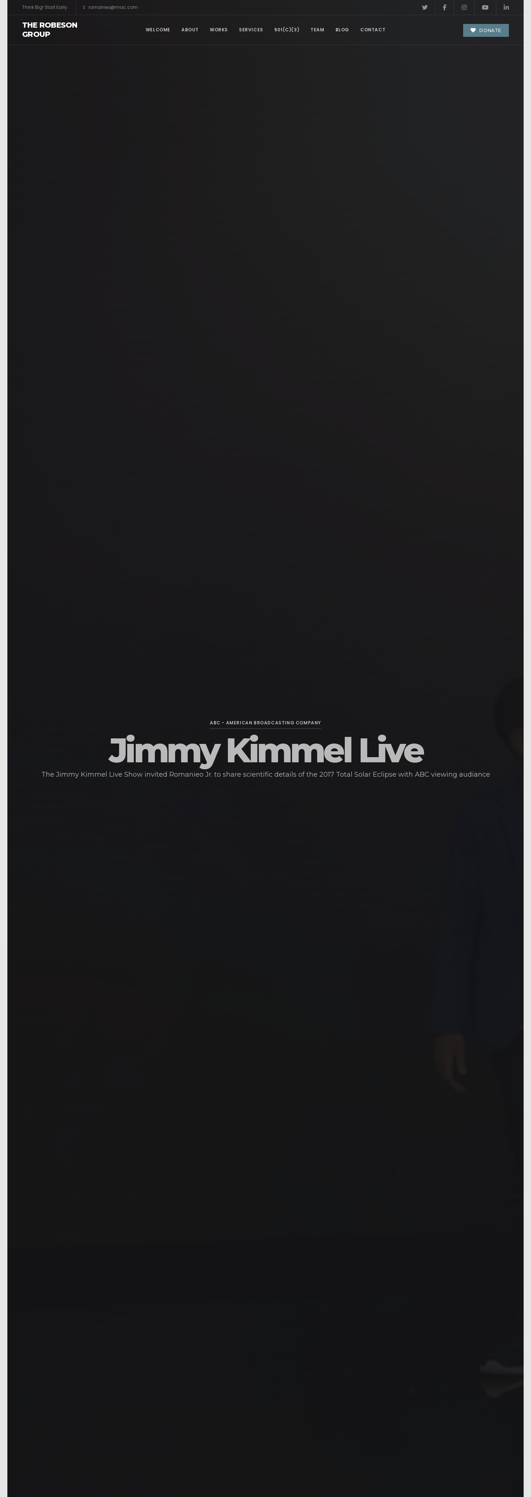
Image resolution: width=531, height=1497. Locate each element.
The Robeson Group (49, 30)
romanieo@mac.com (110, 7)
